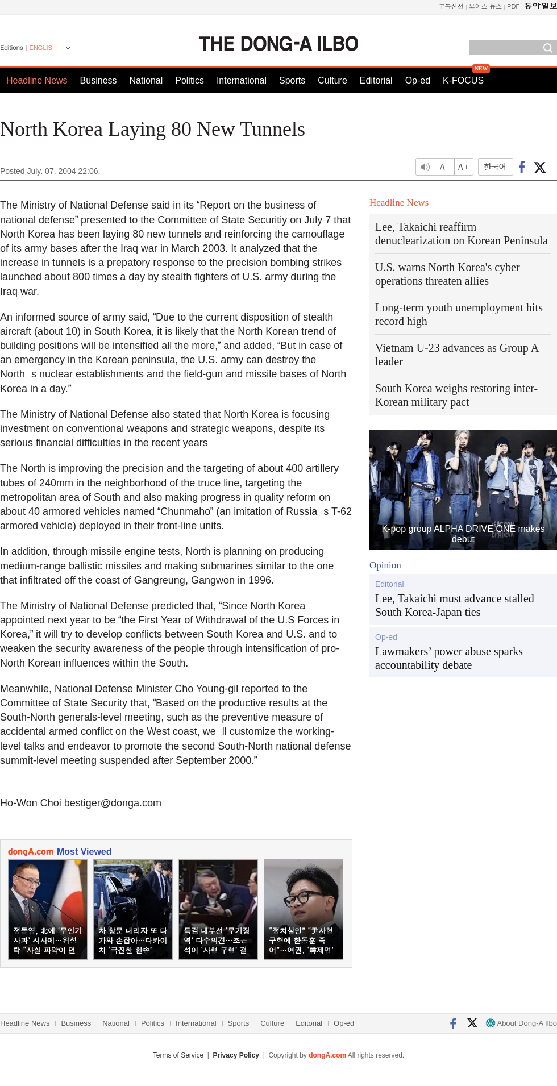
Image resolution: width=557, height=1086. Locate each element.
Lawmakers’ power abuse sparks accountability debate (449, 658)
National (146, 80)
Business (98, 80)
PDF (513, 6)
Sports (292, 80)
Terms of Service (178, 1055)
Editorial (376, 80)
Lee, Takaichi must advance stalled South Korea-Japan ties (454, 605)
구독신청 (451, 6)
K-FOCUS (463, 80)
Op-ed (417, 80)
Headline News (37, 80)
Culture (332, 80)
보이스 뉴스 (485, 6)
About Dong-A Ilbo (521, 1023)
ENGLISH (43, 47)
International (242, 80)
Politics (189, 80)
